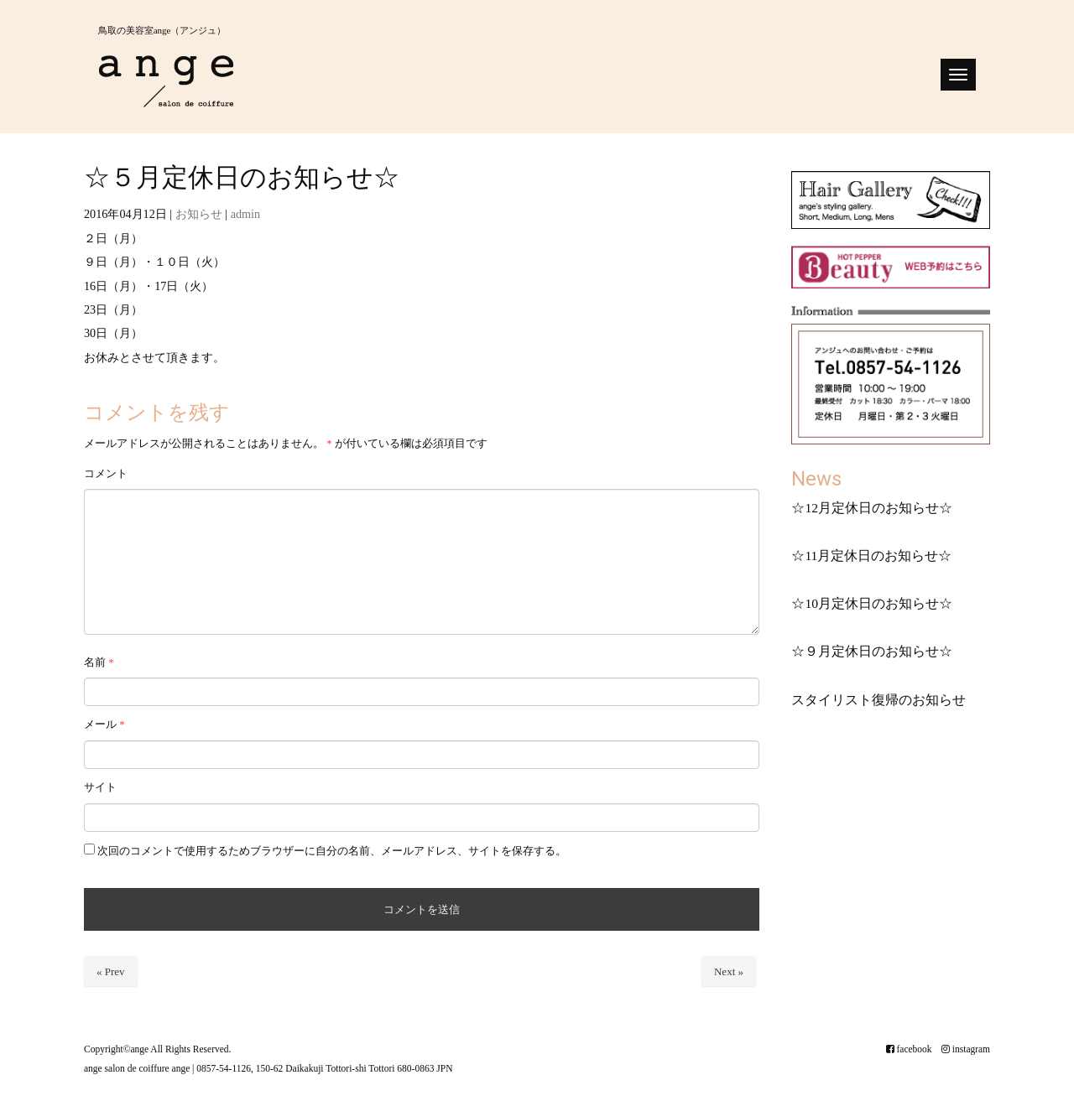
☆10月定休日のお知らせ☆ (871, 603)
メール (104, 724)
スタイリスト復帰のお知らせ (878, 700)
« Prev (110, 971)
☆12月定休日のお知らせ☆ (871, 508)
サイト (100, 787)
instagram (965, 1048)
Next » (728, 971)
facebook (908, 1048)
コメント (106, 473)
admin (245, 214)
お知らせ (198, 214)
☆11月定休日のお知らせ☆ (871, 555)
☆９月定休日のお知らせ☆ (871, 651)
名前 (99, 661)
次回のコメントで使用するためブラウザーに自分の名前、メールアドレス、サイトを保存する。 (331, 850)
